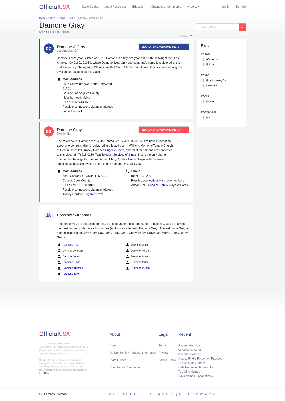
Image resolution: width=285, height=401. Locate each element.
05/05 (182, 354)
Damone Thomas (70, 268)
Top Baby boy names (191, 362)
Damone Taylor (69, 274)
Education (138, 6)
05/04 (190, 354)
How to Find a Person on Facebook (201, 358)
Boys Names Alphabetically (195, 376)
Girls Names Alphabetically (195, 367)
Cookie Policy (167, 360)
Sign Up (240, 6)
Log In (226, 6)
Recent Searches (189, 345)
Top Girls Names (189, 371)
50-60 (210, 101)
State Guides (90, 6)
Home (113, 345)
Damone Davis (68, 262)
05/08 (182, 349)
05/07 (190, 349)
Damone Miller (136, 262)
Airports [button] (192, 6)
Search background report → (163, 46)
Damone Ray (67, 245)
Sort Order (184, 36)
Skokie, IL (212, 85)
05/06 (198, 349)
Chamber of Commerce (166, 6)
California (212, 59)
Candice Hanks (127, 159)
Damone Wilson (137, 268)
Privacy (163, 352)
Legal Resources (116, 6)
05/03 (198, 354)
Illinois (210, 64)
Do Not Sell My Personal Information (133, 352)
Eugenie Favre (114, 150)
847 (209, 117)
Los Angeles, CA (216, 80)
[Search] (217, 27)
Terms (163, 345)
